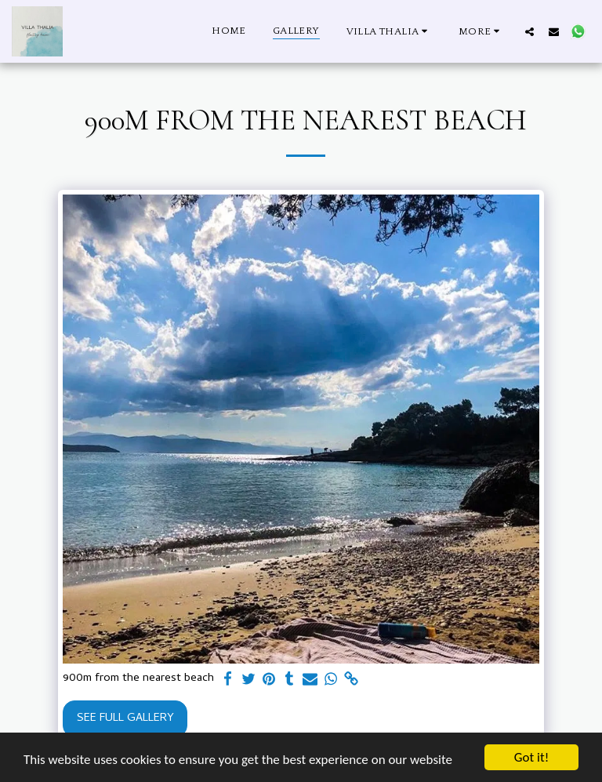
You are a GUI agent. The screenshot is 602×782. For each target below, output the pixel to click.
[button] (389, 31)
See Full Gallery (125, 718)
